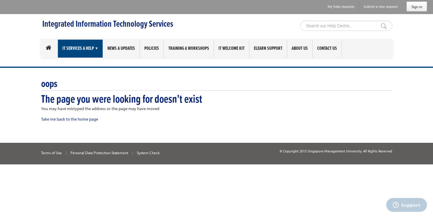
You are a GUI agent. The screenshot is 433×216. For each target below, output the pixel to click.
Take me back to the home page (69, 119)
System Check (148, 152)
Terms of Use (51, 152)
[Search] (346, 26)
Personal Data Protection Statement (99, 152)
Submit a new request (381, 6)
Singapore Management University (335, 151)
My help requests (341, 6)
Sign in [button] (416, 6)
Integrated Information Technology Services (107, 24)
